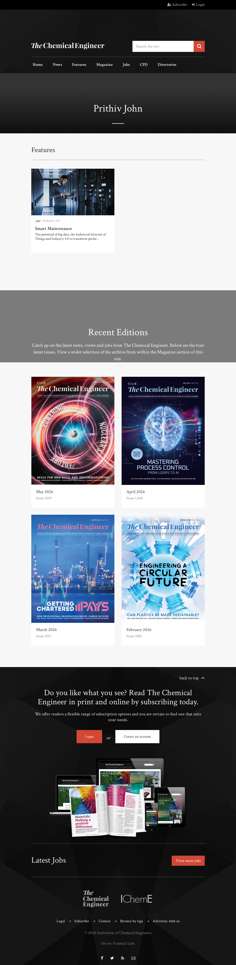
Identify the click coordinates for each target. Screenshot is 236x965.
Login (198, 4)
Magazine (95, 64)
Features (72, 64)
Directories (148, 64)
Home (36, 64)
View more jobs (187, 858)
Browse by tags (132, 918)
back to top (189, 676)
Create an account (137, 735)
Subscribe (177, 4)
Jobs (113, 64)
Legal (59, 918)
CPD (128, 64)
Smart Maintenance (52, 227)
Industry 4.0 (51, 219)
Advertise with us (167, 918)
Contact (104, 918)
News (53, 64)
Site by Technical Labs (118, 939)
